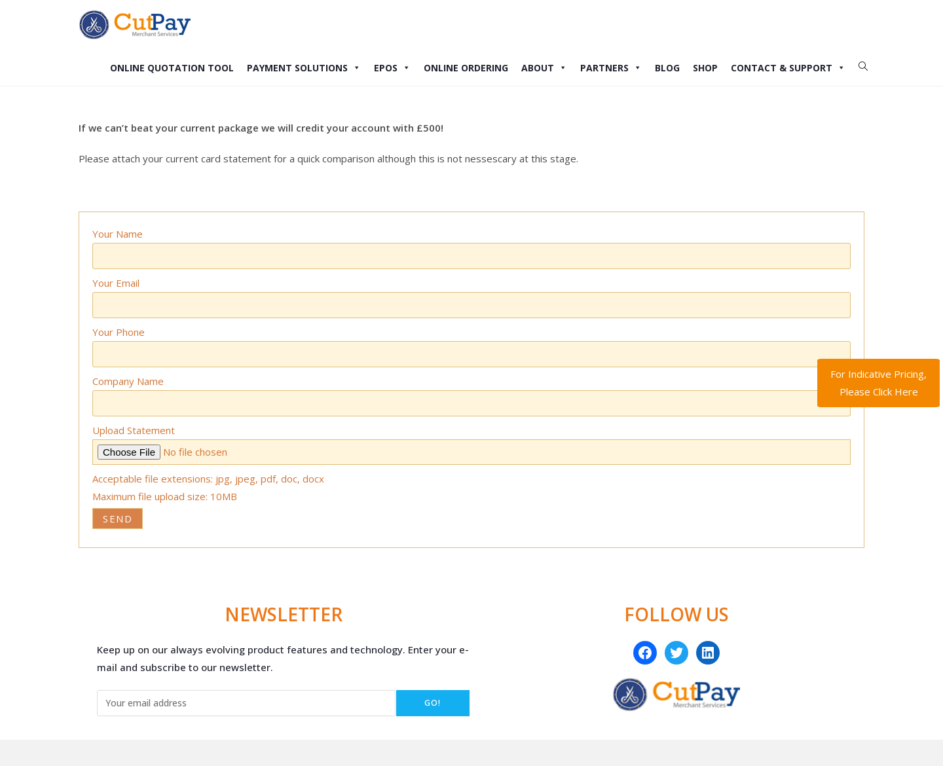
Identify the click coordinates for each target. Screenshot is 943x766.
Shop (705, 68)
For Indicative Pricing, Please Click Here (878, 382)
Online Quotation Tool (172, 68)
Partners (611, 68)
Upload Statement (133, 430)
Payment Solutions (304, 68)
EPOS (392, 68)
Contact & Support (788, 68)
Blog (667, 68)
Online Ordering (466, 68)
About (544, 68)
